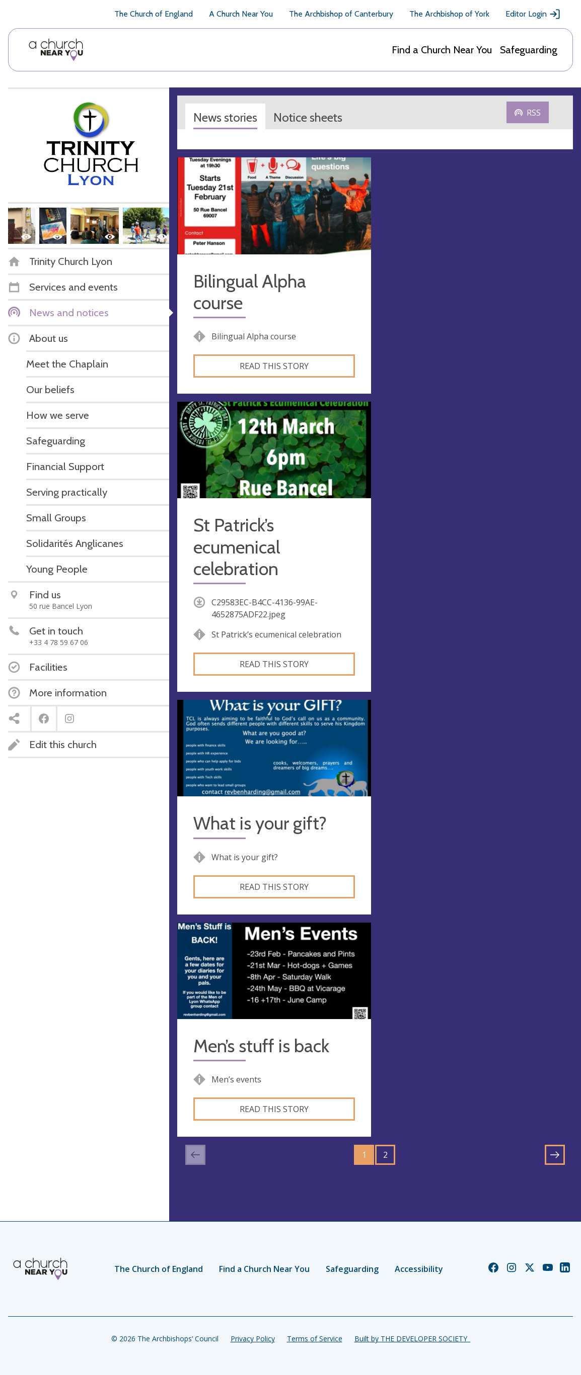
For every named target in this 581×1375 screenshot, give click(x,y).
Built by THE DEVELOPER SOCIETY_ (412, 1338)
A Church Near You (241, 14)
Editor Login (533, 14)
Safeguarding (528, 50)
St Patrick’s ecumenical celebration (236, 546)
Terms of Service (314, 1338)
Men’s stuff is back (261, 1046)
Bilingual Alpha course (249, 292)
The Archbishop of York (449, 14)
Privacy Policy (253, 1338)
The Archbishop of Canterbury (341, 14)
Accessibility (419, 1268)
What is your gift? (260, 823)
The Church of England (153, 14)
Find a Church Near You (442, 50)
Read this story (274, 366)
